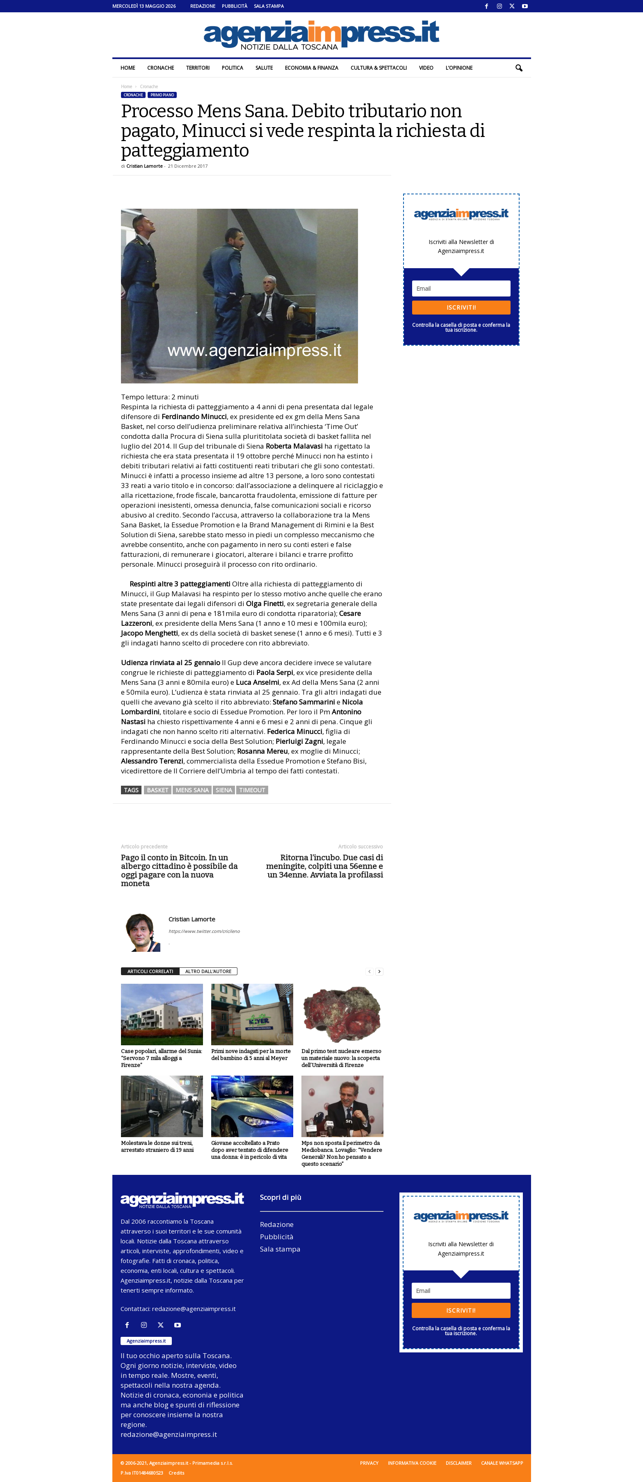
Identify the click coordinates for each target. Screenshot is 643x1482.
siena (224, 790)
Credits (176, 1473)
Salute (264, 67)
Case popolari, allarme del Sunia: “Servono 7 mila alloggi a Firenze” (161, 1058)
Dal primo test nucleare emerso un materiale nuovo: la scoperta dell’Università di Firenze (341, 1058)
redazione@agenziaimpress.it (194, 1308)
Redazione (202, 6)
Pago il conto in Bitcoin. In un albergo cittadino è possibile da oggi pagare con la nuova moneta (179, 870)
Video (426, 67)
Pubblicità (234, 6)
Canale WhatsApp (502, 1463)
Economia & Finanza (311, 67)
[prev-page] (369, 971)
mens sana (192, 790)
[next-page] (379, 971)
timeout (252, 790)
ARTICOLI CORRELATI (150, 971)
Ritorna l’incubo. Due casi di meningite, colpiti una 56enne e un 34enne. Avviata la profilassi (324, 866)
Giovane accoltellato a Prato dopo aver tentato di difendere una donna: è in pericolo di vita (249, 1150)
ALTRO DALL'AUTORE (208, 971)
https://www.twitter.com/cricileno (204, 931)
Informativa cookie (412, 1463)
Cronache (160, 67)
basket (158, 790)
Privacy (369, 1463)
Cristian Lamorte (144, 166)
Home (128, 67)
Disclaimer (459, 1463)
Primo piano (162, 95)
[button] (519, 68)
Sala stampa (269, 6)
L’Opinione (459, 67)
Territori (198, 67)
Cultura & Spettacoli (379, 67)
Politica (232, 67)
